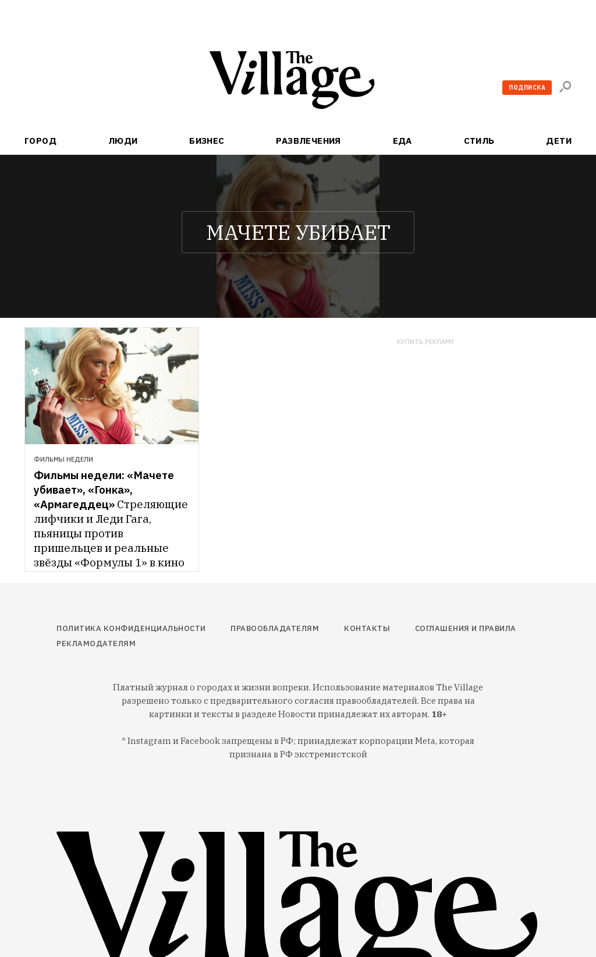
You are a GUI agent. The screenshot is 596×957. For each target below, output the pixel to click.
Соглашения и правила (465, 628)
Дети (559, 141)
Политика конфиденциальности (131, 628)
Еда (402, 141)
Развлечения (308, 141)
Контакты (367, 628)
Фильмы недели (63, 459)
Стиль (479, 141)
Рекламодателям (96, 643)
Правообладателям (274, 628)
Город (40, 141)
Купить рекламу (426, 342)
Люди (123, 141)
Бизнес (207, 141)
